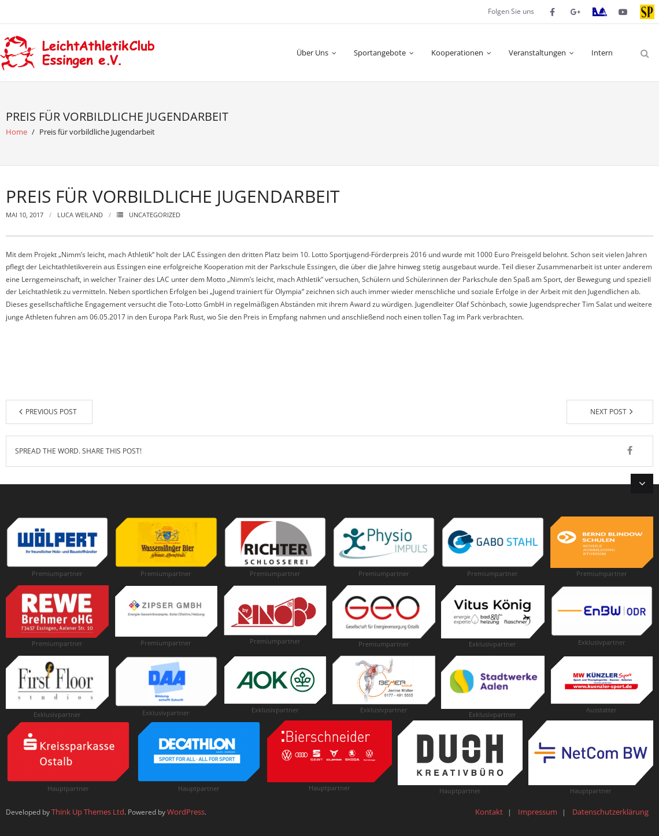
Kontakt (489, 812)
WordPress (186, 812)
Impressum (537, 812)
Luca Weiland (80, 214)
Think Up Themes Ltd (87, 812)
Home (16, 132)
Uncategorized (154, 214)
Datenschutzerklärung (610, 812)
